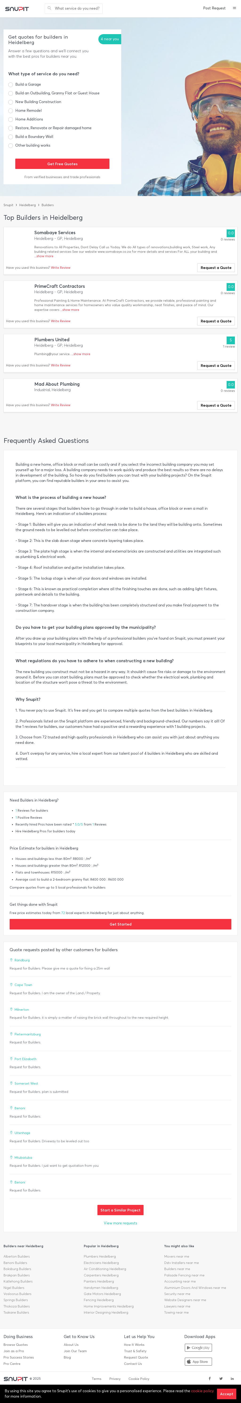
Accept (226, 1393)
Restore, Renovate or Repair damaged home (53, 128)
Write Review (60, 268)
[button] (234, 8)
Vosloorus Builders (17, 1294)
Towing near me (176, 1313)
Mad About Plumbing (57, 384)
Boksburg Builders (17, 1269)
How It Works (134, 1345)
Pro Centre (12, 1364)
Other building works (32, 145)
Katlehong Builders (18, 1281)
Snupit (8, 205)
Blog (67, 1357)
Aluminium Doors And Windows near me (195, 1288)
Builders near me (177, 1269)
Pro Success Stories (19, 1357)
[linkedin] (232, 1379)
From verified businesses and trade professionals (62, 177)
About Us (71, 1345)
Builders (48, 205)
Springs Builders (16, 1300)
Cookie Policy (139, 1379)
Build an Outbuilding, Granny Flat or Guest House (57, 93)
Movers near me (176, 1257)
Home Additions (29, 119)
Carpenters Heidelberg (101, 1275)
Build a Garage (28, 84)
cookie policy (202, 1391)
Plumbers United (51, 339)
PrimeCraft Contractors (59, 286)
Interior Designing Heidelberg (106, 1313)
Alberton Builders (17, 1257)
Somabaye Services (55, 232)
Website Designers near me (185, 1300)
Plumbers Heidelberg (100, 1257)
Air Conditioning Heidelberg (105, 1269)
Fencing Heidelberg (99, 1300)
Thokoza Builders (17, 1306)
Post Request (214, 8)
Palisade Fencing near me (184, 1275)
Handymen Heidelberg (101, 1288)
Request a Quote (216, 267)
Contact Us (133, 1364)
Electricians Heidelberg (101, 1263)
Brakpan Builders (17, 1275)
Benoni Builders (15, 1263)
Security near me (177, 1294)
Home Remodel (28, 110)
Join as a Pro (14, 1351)
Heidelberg (27, 205)
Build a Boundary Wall (34, 136)
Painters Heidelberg (99, 1281)
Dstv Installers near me (181, 1263)
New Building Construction (38, 102)
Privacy (114, 1379)
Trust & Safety (135, 1351)
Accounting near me (180, 1281)
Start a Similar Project (120, 1210)
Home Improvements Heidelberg (109, 1306)
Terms (96, 1379)
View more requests (120, 1223)
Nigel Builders (14, 1288)
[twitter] (221, 1379)
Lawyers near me (177, 1306)
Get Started (121, 924)
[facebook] (210, 1379)
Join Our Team (75, 1351)
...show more (43, 256)
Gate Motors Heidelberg (102, 1294)
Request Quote (136, 1357)
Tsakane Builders (16, 1313)
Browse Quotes (16, 1345)
